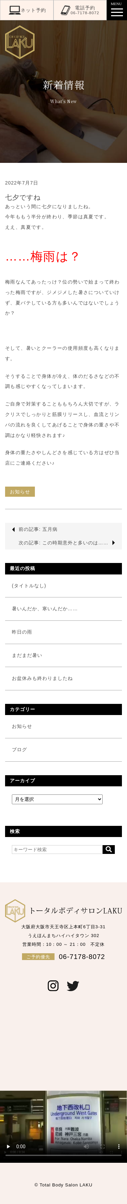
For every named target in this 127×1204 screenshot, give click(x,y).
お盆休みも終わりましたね (42, 678)
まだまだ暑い (27, 655)
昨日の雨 (22, 632)
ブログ (19, 749)
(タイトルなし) (29, 585)
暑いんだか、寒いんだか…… (45, 608)
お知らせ (20, 491)
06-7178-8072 (63, 956)
